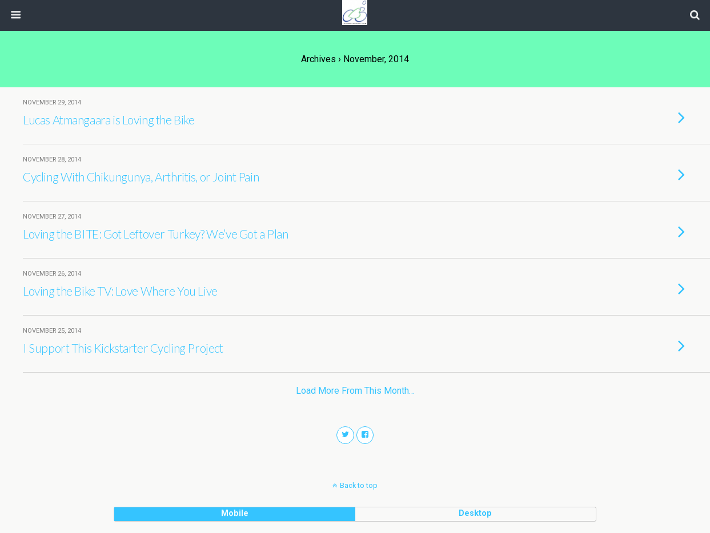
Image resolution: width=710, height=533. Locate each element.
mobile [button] (234, 513)
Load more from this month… (355, 390)
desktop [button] (475, 513)
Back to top (359, 485)
